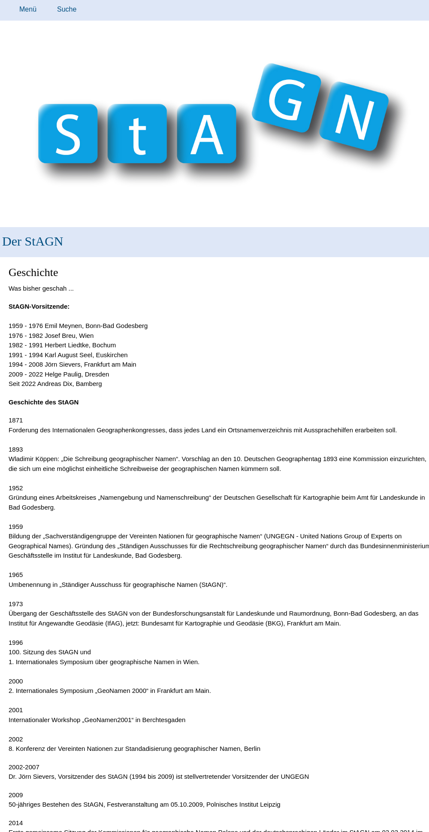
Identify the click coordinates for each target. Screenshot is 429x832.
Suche (66, 9)
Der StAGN (32, 241)
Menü (27, 9)
